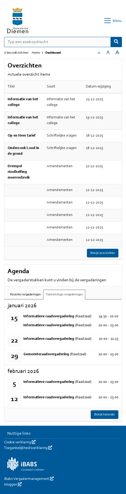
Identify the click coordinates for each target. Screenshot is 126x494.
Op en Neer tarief (22, 136)
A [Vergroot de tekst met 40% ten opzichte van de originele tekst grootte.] (117, 53)
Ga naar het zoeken (0, 3)
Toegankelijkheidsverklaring (28, 448)
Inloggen (13, 485)
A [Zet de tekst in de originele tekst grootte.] (98, 53)
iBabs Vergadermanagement (29, 479)
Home (36, 52)
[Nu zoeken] (116, 42)
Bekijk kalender (104, 414)
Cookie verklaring (20, 442)
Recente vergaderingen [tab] (25, 294)
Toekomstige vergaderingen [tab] (64, 294)
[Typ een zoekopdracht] (63, 42)
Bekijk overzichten (102, 253)
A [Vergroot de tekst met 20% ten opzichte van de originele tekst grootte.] (108, 52)
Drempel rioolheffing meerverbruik (19, 172)
